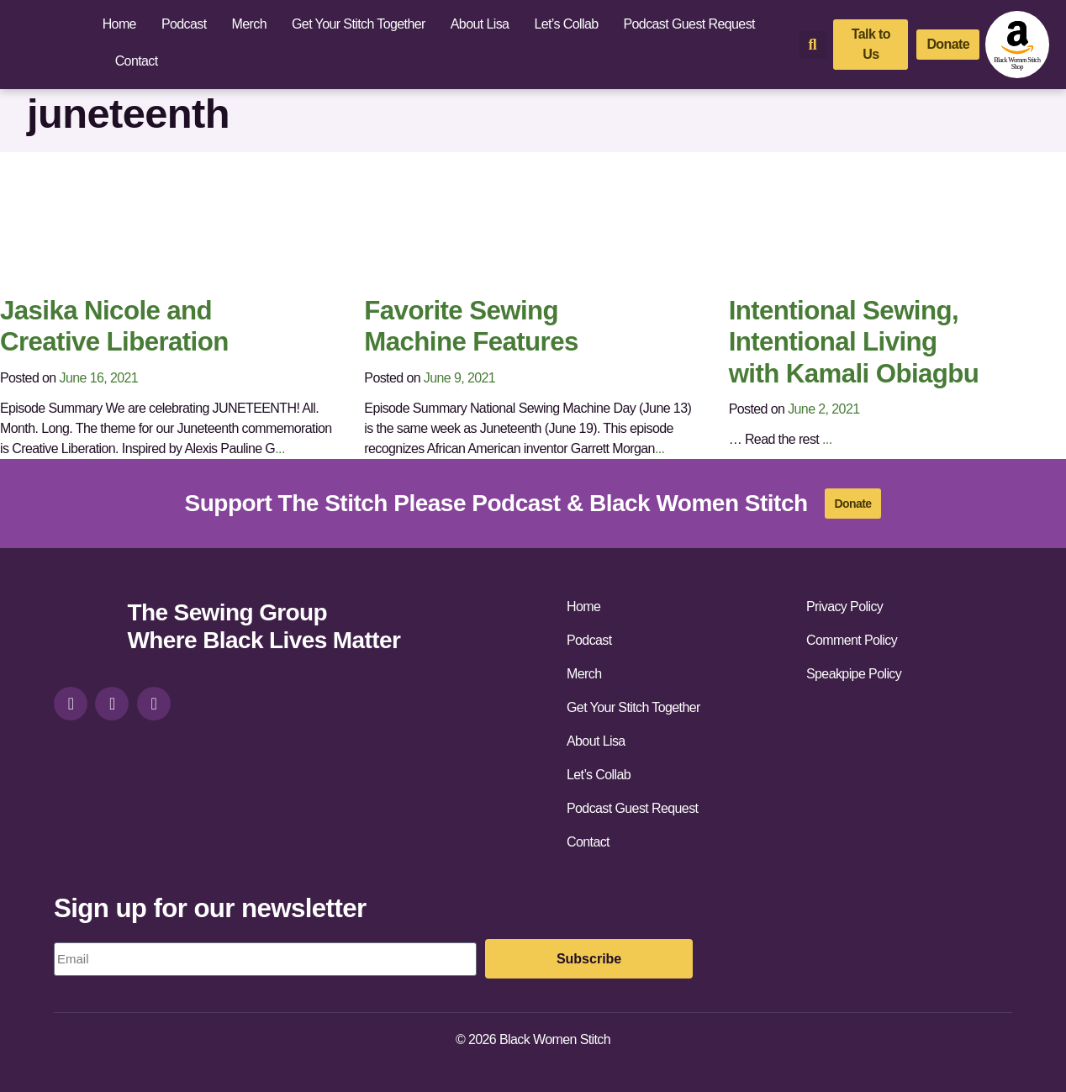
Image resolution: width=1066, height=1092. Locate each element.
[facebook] (112, 703)
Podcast (184, 24)
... (280, 448)
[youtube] (154, 703)
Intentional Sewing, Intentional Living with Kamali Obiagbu (854, 342)
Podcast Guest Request (689, 24)
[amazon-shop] (1017, 44)
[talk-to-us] (870, 44)
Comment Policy (851, 640)
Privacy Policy (844, 606)
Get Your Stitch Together (358, 24)
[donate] (947, 44)
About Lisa (480, 24)
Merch (249, 24)
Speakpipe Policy (853, 674)
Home (119, 24)
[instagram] (70, 703)
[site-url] (84, 628)
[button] (812, 45)
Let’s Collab (566, 24)
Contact (136, 61)
